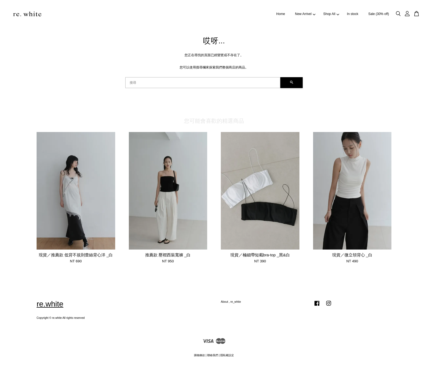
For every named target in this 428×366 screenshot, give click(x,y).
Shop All (331, 14)
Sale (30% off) (378, 14)
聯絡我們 (212, 355)
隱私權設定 (227, 355)
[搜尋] (202, 82)
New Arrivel (305, 14)
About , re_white (231, 301)
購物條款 (199, 355)
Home (280, 14)
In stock (352, 14)
